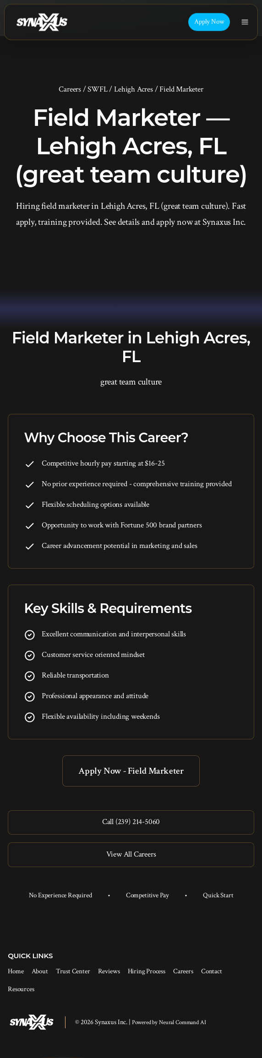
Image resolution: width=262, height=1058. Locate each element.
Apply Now (209, 21)
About (40, 971)
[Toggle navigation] (245, 22)
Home (15, 971)
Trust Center (73, 971)
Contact (211, 971)
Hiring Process (146, 971)
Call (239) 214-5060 (131, 822)
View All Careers (131, 854)
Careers (70, 89)
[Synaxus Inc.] (41, 22)
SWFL (97, 89)
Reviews (109, 971)
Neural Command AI (182, 1022)
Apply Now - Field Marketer (131, 771)
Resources (21, 989)
